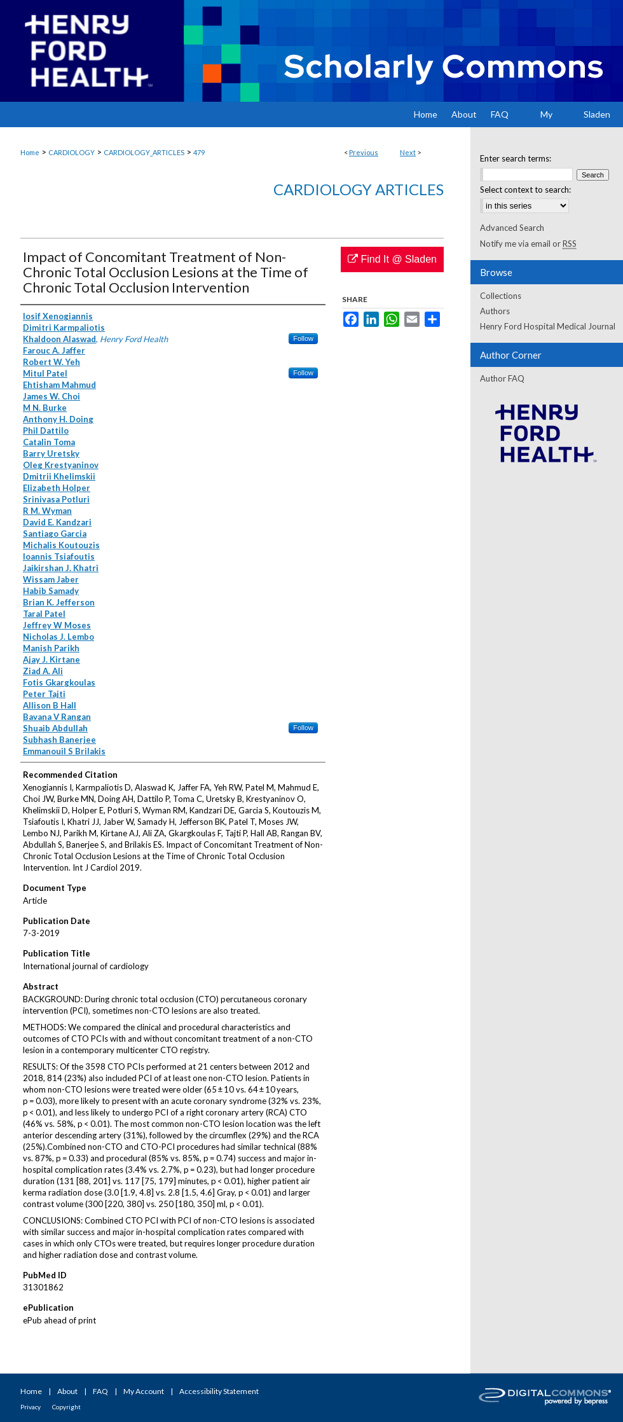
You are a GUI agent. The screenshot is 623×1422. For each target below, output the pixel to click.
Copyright (66, 1407)
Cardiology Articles (358, 189)
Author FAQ (502, 378)
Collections (500, 296)
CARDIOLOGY (71, 152)
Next (408, 152)
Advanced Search (512, 228)
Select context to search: (525, 189)
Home (29, 152)
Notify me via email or (528, 243)
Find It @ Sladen (392, 259)
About (67, 1391)
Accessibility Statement (219, 1391)
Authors (495, 311)
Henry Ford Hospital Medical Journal (547, 326)
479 (199, 152)
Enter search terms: (515, 158)
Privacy (30, 1407)
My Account (143, 1391)
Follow (303, 338)
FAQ (100, 1391)
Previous (363, 152)
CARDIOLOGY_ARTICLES (144, 152)
